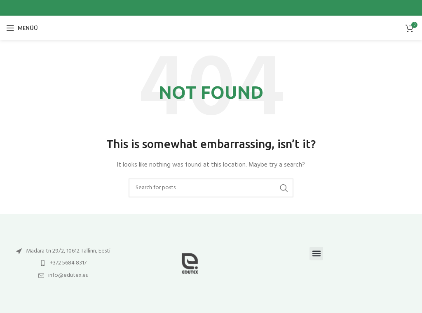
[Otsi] (211, 188)
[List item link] (63, 251)
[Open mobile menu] (22, 28)
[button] (316, 253)
